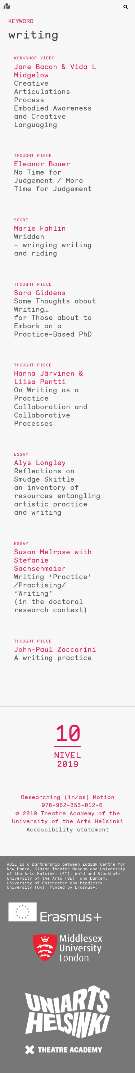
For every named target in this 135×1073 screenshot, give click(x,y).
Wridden (57, 240)
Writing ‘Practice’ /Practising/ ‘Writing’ (57, 581)
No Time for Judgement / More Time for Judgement (57, 176)
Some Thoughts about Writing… (57, 313)
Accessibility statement (67, 829)
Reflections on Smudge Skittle (57, 488)
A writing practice (57, 653)
